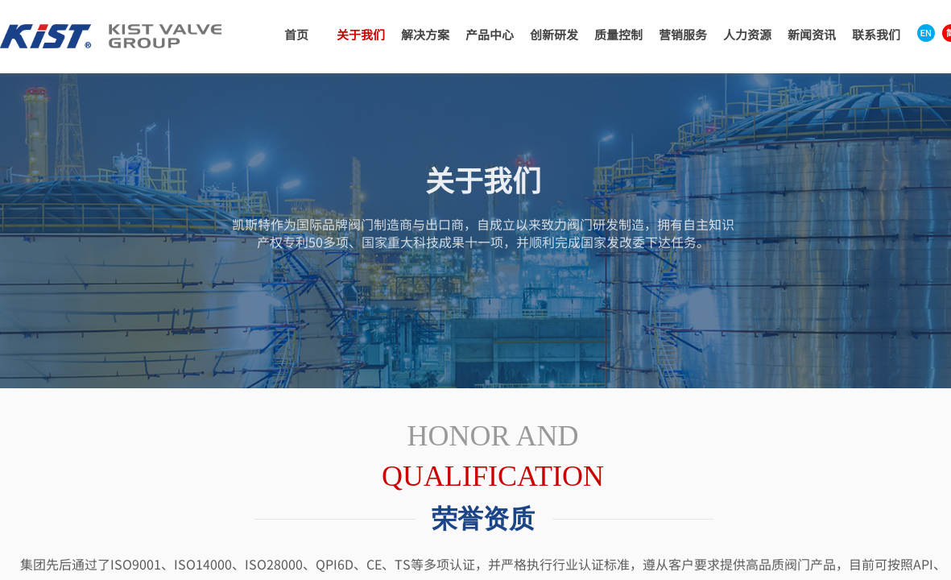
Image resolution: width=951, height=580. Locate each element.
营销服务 (683, 34)
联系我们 (876, 34)
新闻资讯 (812, 34)
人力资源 (747, 34)
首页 (296, 34)
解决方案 (425, 34)
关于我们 (361, 34)
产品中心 (489, 34)
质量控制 (618, 34)
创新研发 (554, 34)
